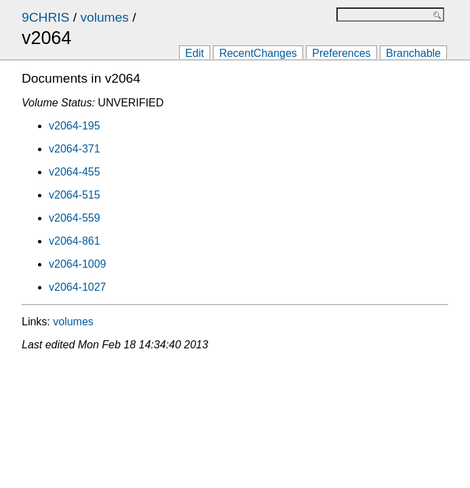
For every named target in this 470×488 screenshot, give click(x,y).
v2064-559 (74, 218)
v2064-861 (74, 241)
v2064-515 (74, 195)
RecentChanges (258, 53)
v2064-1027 (77, 287)
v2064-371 (74, 149)
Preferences (341, 53)
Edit (194, 53)
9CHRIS (45, 17)
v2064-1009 (77, 264)
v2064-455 (74, 172)
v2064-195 (74, 125)
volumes (104, 17)
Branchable (413, 53)
